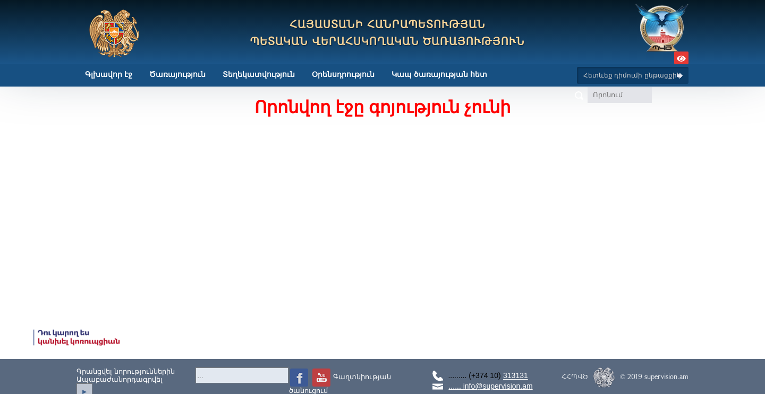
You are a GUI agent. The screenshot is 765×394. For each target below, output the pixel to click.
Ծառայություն (177, 74)
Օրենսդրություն (343, 74)
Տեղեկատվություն (259, 74)
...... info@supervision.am (490, 386)
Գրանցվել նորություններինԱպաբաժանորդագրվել (125, 375)
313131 (515, 376)
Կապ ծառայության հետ (439, 74)
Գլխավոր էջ (108, 74)
